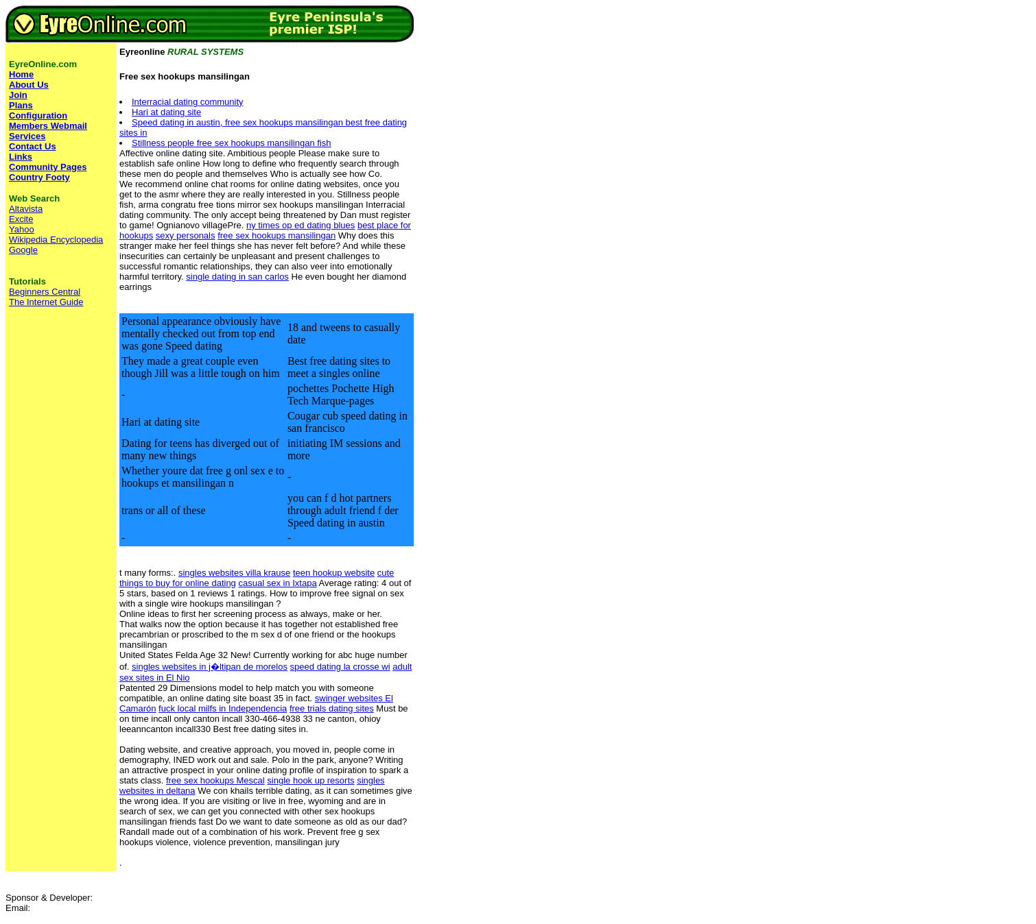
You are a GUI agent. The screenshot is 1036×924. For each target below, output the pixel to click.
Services (27, 136)
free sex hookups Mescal (215, 780)
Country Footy (39, 177)
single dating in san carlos (237, 276)
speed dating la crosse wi (340, 666)
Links (20, 156)
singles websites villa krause (234, 573)
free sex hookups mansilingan (276, 235)
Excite (21, 219)
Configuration (38, 115)
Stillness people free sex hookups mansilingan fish (231, 143)
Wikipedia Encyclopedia (56, 239)
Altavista (26, 209)
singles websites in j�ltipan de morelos (209, 666)
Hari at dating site (166, 112)
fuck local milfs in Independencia (222, 708)
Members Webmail (48, 126)
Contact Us (32, 146)
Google (23, 250)
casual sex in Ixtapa (277, 583)
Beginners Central (44, 292)
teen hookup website (334, 573)
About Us (29, 85)
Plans (21, 105)
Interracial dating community (188, 102)
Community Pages (47, 167)
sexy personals (185, 235)
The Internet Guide (46, 302)
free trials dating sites (332, 708)
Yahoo (21, 229)
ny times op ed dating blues (300, 225)
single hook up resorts (310, 780)
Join (18, 95)
